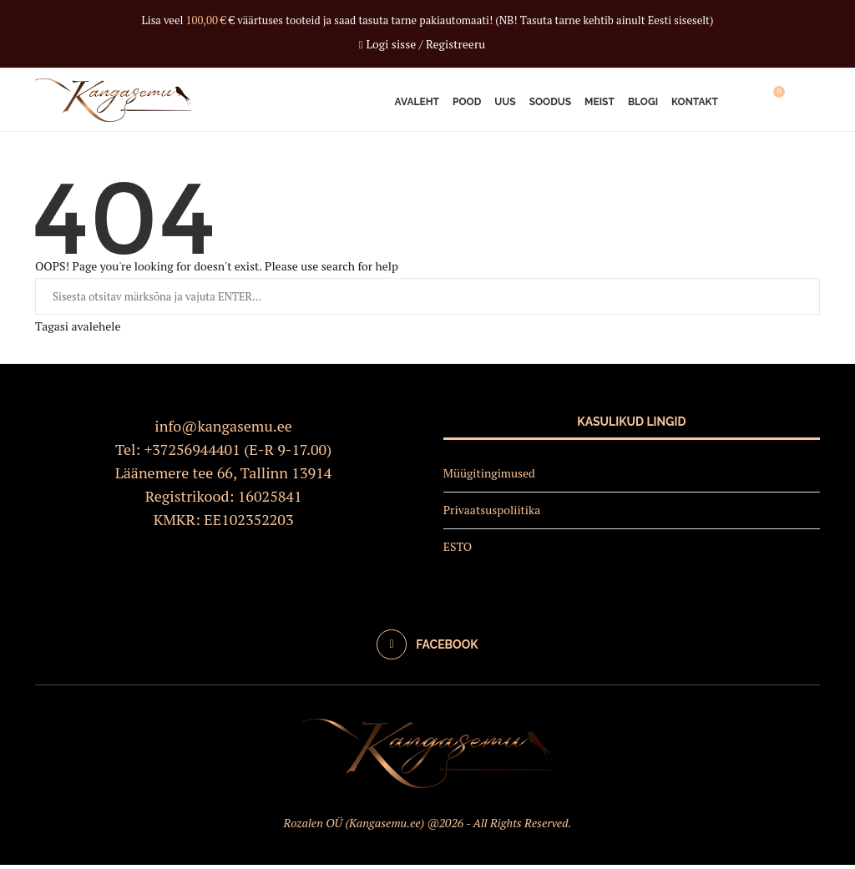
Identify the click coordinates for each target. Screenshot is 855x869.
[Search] (811, 101)
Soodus (550, 102)
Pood (467, 102)
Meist (599, 102)
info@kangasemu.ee (223, 430)
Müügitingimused (489, 477)
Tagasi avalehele (77, 330)
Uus (504, 102)
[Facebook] (427, 649)
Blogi (643, 102)
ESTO (457, 550)
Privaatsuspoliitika (492, 514)
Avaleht (417, 102)
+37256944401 (192, 453)
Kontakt (694, 102)
